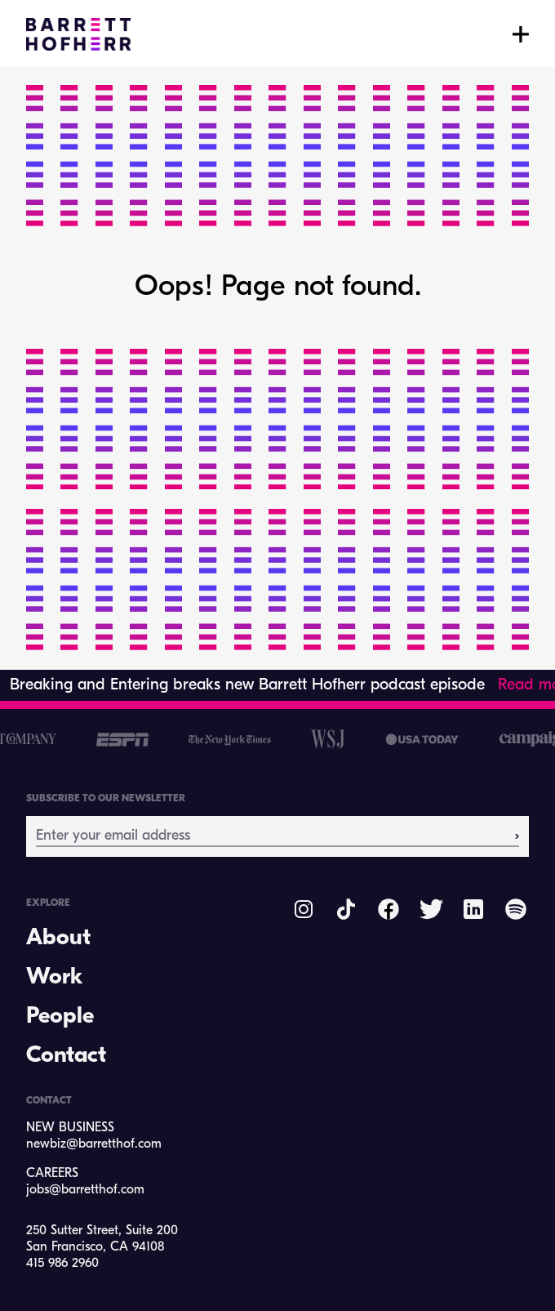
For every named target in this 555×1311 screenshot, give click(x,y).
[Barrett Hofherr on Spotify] (516, 909)
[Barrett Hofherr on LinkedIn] (473, 909)
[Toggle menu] (520, 34)
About (58, 938)
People (60, 1017)
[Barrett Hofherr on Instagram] (304, 909)
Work (54, 977)
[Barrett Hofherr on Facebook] (388, 909)
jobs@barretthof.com (85, 1190)
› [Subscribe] (517, 835)
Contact (66, 1056)
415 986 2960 (62, 1263)
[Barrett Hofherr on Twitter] (431, 909)
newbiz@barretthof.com (94, 1144)
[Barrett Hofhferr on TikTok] (346, 909)
